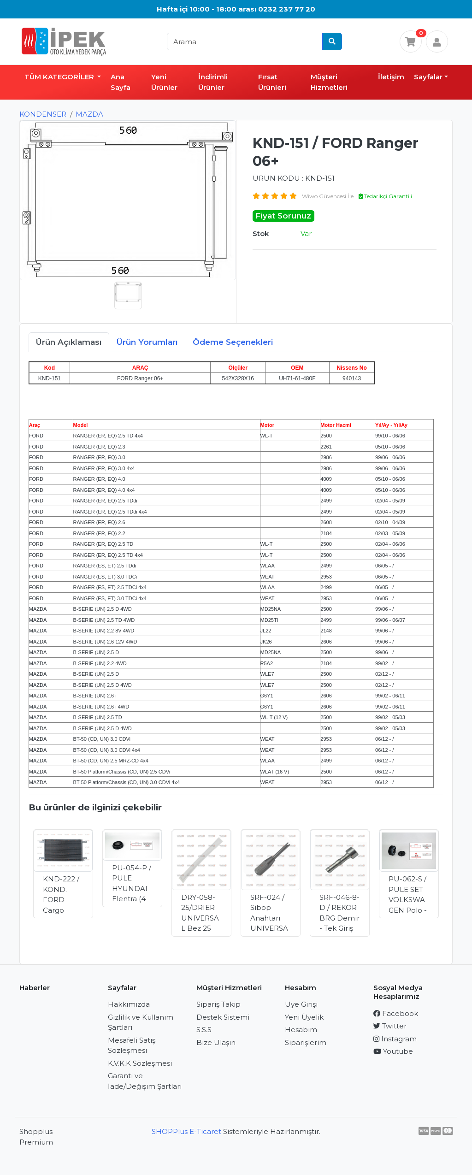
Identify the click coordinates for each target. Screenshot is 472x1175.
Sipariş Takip (218, 1004)
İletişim (391, 76)
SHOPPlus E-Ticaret (186, 1131)
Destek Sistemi (222, 1017)
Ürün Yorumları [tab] (147, 342)
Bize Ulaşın (216, 1042)
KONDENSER (42, 114)
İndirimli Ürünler (213, 82)
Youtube (393, 1051)
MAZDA (89, 114)
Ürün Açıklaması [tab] (69, 342)
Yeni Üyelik (304, 1017)
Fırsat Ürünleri (272, 82)
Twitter (390, 1025)
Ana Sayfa (120, 82)
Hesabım (301, 1029)
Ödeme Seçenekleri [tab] (233, 342)
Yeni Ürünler (164, 82)
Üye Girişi (301, 1004)
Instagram (395, 1038)
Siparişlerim (305, 1042)
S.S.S (204, 1029)
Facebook (395, 1013)
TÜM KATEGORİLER (60, 76)
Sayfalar (428, 76)
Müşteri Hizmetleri (329, 82)
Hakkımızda (129, 1004)
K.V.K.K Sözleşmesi (140, 1063)
